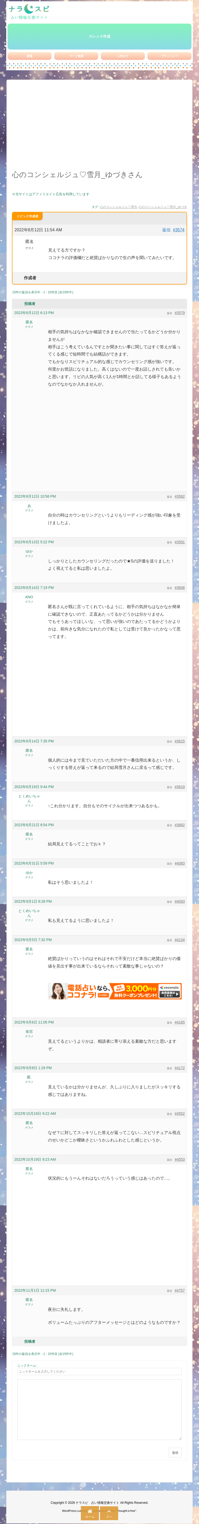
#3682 (180, 825)
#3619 (180, 787)
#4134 (180, 940)
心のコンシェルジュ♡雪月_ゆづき (163, 207)
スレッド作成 (99, 36)
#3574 (179, 230)
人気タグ (123, 56)
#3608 (180, 588)
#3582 (180, 496)
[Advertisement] (99, 128)
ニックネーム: (27, 1365)
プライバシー (169, 56)
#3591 (180, 542)
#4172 (180, 1068)
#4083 (180, 863)
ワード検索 (76, 56)
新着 (29, 56)
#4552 (180, 1113)
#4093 (180, 901)
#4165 (180, 1022)
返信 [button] (166, 230)
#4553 (180, 1159)
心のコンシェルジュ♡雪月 (118, 207)
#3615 (180, 741)
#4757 (180, 1290)
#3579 (180, 313)
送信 (175, 1453)
